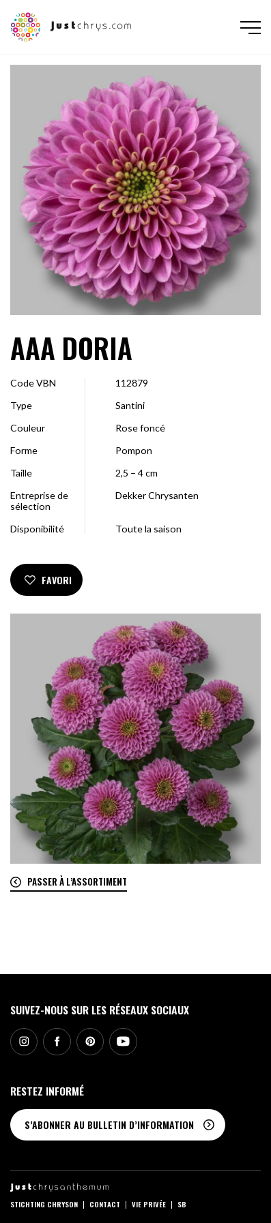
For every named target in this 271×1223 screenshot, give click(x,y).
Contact (104, 1203)
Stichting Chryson (44, 1203)
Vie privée (149, 1203)
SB (181, 1203)
